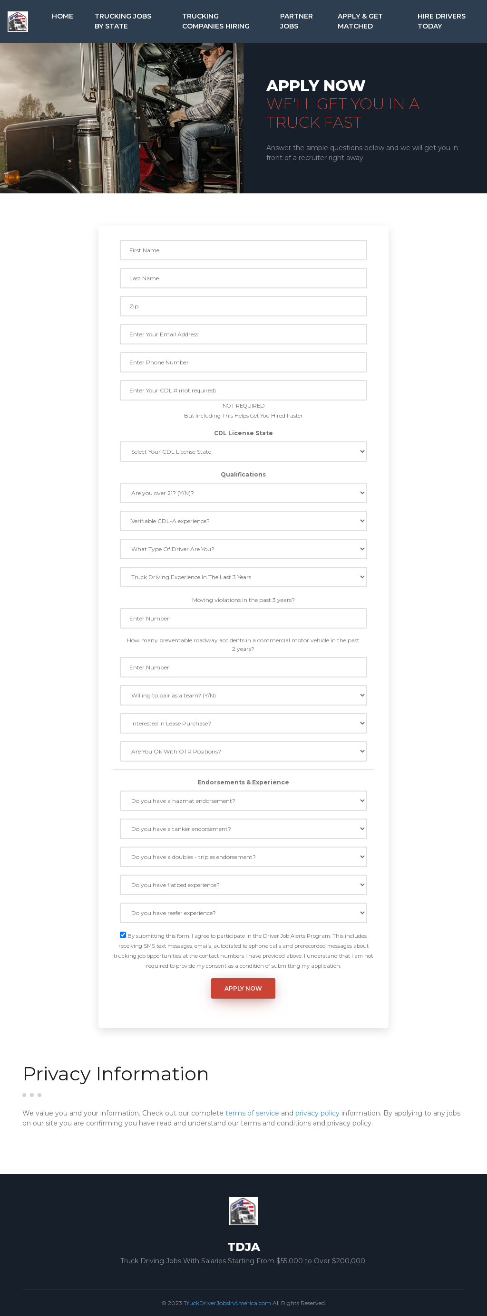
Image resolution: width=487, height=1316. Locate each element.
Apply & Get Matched (360, 21)
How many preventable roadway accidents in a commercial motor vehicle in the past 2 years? (243, 644)
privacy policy (317, 1113)
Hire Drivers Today (442, 21)
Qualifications (243, 474)
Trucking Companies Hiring (216, 21)
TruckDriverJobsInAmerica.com (227, 1302)
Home (62, 16)
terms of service (252, 1113)
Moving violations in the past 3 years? (243, 599)
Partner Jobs (296, 21)
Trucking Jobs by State (123, 21)
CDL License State (243, 433)
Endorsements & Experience (243, 782)
